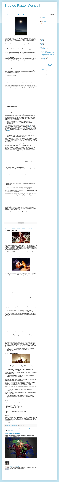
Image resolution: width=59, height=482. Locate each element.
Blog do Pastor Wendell (22, 5)
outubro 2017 (44, 51)
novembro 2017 (44, 49)
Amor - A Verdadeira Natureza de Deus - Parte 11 (18, 228)
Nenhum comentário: (14, 425)
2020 (42, 43)
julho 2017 (43, 59)
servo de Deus (43, 74)
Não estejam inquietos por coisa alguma (12, 433)
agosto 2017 (44, 58)
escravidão (42, 69)
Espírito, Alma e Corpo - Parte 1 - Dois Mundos (18, 15)
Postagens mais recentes (8, 428)
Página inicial (21, 428)
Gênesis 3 (9, 130)
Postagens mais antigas (33, 428)
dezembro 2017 (44, 48)
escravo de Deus (43, 70)
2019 (42, 44)
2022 (42, 40)
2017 (42, 47)
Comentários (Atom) (10, 430)
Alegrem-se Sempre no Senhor (14, 466)
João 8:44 (30, 126)
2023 (42, 39)
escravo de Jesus (43, 71)
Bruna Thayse (44, 21)
